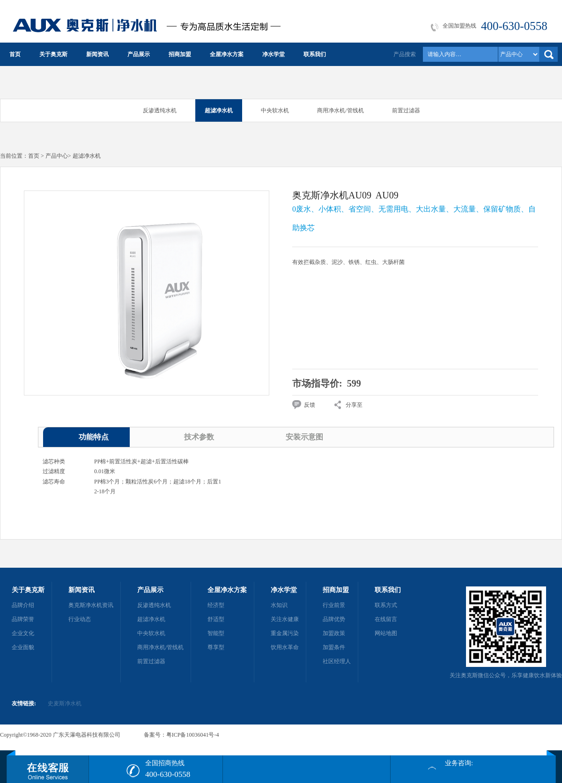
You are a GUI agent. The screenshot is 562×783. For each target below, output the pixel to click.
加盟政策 (334, 633)
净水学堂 (273, 54)
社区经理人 (337, 661)
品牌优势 (334, 619)
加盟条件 (334, 647)
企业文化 (23, 633)
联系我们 (314, 54)
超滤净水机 (219, 110)
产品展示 (138, 54)
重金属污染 (285, 633)
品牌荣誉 (23, 619)
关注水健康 (285, 619)
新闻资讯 (97, 54)
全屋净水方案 (227, 54)
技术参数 (199, 437)
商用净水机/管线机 (340, 110)
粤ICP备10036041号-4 (192, 735)
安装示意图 (304, 437)
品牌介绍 (23, 605)
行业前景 (334, 605)
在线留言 (386, 619)
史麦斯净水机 (64, 703)
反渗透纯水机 (160, 110)
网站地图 (386, 633)
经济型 (215, 605)
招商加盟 (180, 54)
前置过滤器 (406, 110)
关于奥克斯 (53, 54)
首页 (15, 54)
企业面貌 (23, 647)
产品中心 (56, 156)
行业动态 (79, 619)
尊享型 (215, 647)
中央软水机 (275, 110)
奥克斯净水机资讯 (90, 605)
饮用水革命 (285, 647)
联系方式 (386, 605)
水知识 (279, 605)
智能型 (215, 633)
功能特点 (94, 437)
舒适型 (215, 619)
